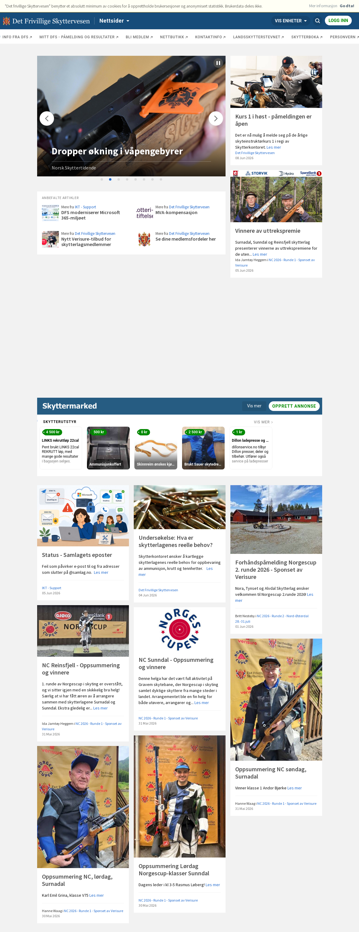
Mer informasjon (323, 5)
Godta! (347, 5)
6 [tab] (144, 179)
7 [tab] (152, 179)
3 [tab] (118, 179)
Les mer (274, 147)
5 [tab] (135, 179)
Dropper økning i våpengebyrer (117, 151)
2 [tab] (110, 179)
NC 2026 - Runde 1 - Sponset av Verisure (168, 718)
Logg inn (338, 20)
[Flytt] (47, 118)
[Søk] (317, 21)
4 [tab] (127, 179)
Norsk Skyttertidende (74, 168)
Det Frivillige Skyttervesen (255, 152)
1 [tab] (102, 179)
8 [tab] (161, 179)
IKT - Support (85, 207)
